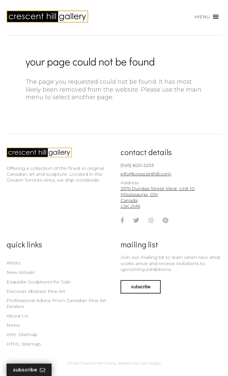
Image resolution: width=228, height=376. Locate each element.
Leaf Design (150, 363)
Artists (13, 263)
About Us (17, 316)
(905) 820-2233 (137, 165)
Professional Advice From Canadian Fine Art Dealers (56, 303)
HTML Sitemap (24, 344)
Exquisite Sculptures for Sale (39, 282)
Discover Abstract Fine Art (36, 291)
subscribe (140, 286)
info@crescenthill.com (146, 174)
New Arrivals (20, 272)
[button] (202, 16)
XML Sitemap (22, 334)
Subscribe (29, 370)
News (13, 325)
